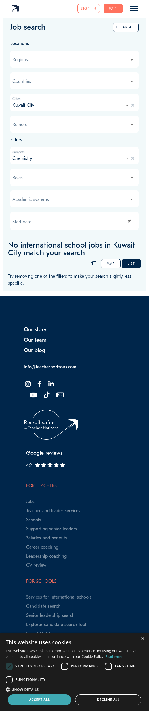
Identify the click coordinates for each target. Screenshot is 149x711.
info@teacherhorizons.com (50, 367)
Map (111, 263)
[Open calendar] (130, 221)
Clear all (126, 27)
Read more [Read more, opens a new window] (114, 657)
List (131, 263)
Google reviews (44, 453)
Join (113, 8)
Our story (35, 329)
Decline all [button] (108, 699)
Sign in (88, 8)
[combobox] (73, 59)
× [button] (142, 639)
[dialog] (74, 672)
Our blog (34, 350)
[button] (74, 689)
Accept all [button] (39, 699)
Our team (35, 340)
